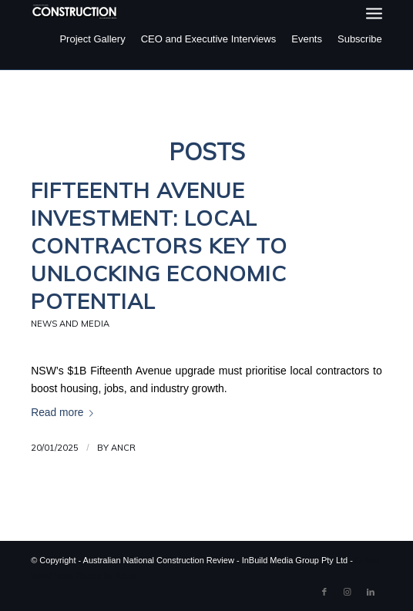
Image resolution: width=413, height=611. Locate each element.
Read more (65, 412)
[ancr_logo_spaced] (75, 11)
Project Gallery (92, 39)
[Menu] (374, 13)
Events (306, 39)
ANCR (123, 447)
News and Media (70, 323)
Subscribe (359, 39)
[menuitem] (374, 13)
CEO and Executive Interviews (209, 39)
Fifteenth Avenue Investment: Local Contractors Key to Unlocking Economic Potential (159, 245)
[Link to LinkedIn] (370, 591)
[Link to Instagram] (347, 591)
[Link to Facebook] (324, 591)
